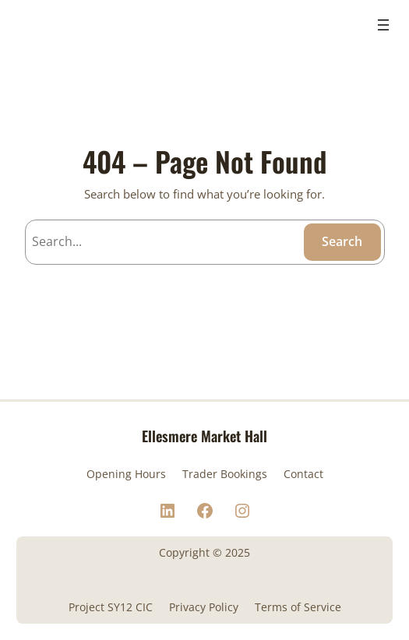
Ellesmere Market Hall (204, 435)
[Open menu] (383, 25)
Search (342, 241)
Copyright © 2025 (204, 552)
